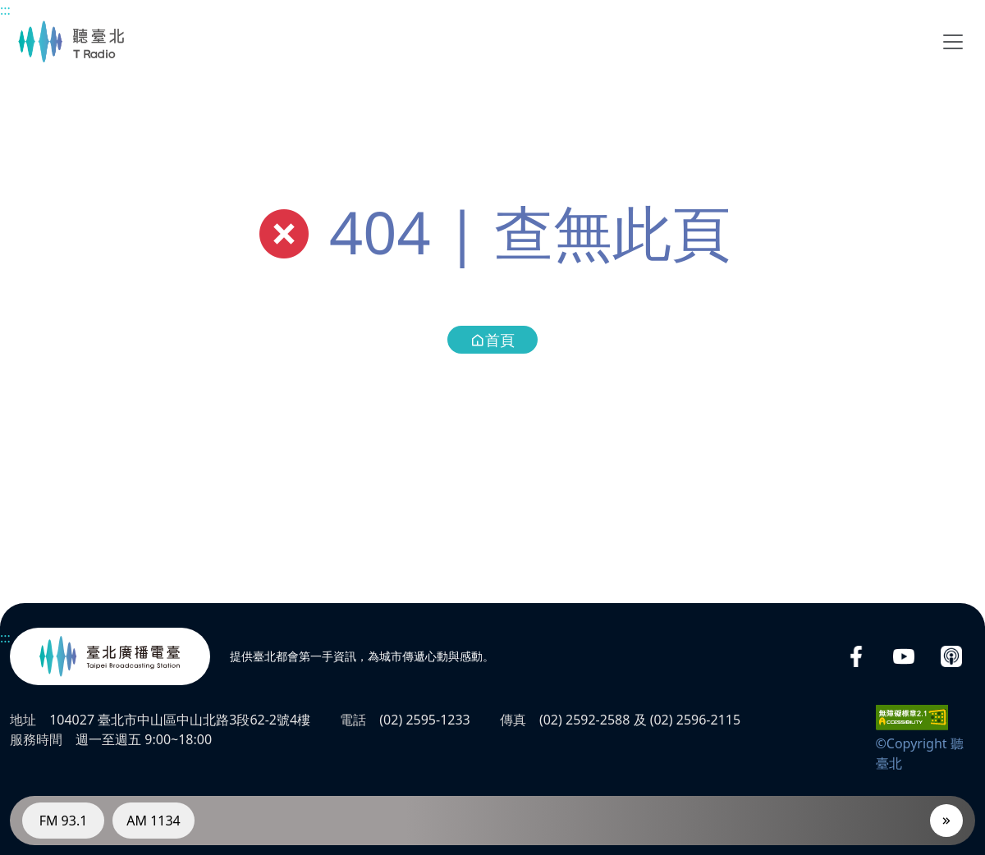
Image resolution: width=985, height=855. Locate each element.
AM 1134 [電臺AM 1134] (153, 821)
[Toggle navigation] (953, 41)
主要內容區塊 (8, 8)
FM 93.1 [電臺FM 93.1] (63, 821)
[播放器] (946, 820)
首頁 (492, 340)
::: (5, 10)
